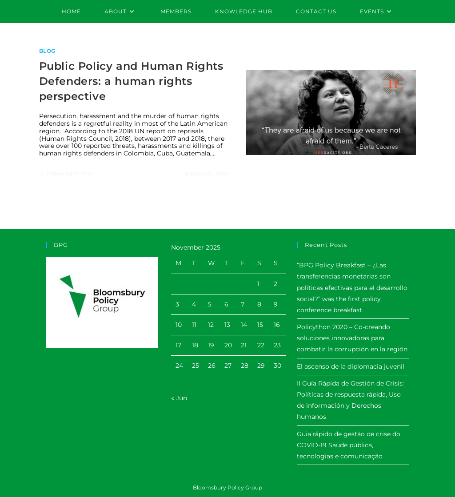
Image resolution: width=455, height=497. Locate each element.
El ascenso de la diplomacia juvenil (350, 366)
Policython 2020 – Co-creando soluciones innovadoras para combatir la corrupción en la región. (353, 338)
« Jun (179, 398)
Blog (47, 51)
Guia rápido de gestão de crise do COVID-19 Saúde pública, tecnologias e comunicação (348, 445)
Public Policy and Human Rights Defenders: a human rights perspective (131, 81)
